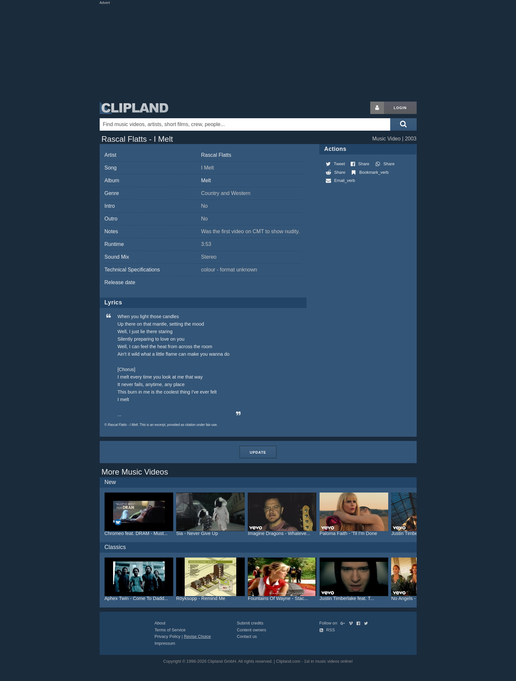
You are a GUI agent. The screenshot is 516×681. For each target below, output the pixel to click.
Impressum (165, 643)
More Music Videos (135, 471)
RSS (327, 629)
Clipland (134, 108)
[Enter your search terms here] (245, 124)
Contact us (247, 636)
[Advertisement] (258, 51)
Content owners (251, 629)
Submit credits (250, 623)
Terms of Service (170, 629)
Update (258, 452)
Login (400, 108)
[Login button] (377, 108)
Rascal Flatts (216, 155)
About (160, 623)
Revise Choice (197, 636)
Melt (206, 180)
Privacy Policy (168, 636)
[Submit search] (403, 124)
